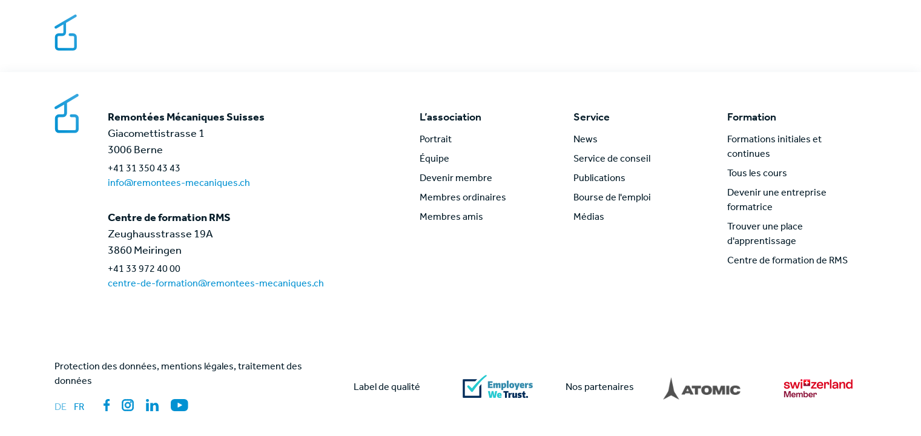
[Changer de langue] (856, 23)
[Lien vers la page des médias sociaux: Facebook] (107, 405)
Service (614, 44)
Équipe (434, 160)
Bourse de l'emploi (688, 23)
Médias (816, 23)
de (60, 408)
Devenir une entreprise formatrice (777, 201)
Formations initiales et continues (774, 148)
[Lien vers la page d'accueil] (117, 34)
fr (79, 408)
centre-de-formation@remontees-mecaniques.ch (216, 284)
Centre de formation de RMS (787, 261)
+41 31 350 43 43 (144, 169)
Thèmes (671, 44)
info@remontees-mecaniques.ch (179, 184)
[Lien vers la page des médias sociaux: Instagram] (128, 405)
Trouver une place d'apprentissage (765, 235)
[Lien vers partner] (702, 388)
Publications (599, 179)
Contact (765, 23)
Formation (734, 44)
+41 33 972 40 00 (144, 270)
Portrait (436, 140)
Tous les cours (757, 174)
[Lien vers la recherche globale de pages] (830, 45)
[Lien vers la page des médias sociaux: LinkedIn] (152, 405)
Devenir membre (456, 179)
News (792, 44)
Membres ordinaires (463, 198)
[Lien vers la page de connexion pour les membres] (860, 44)
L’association (545, 44)
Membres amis (451, 218)
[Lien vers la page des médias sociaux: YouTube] (179, 405)
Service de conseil (611, 160)
